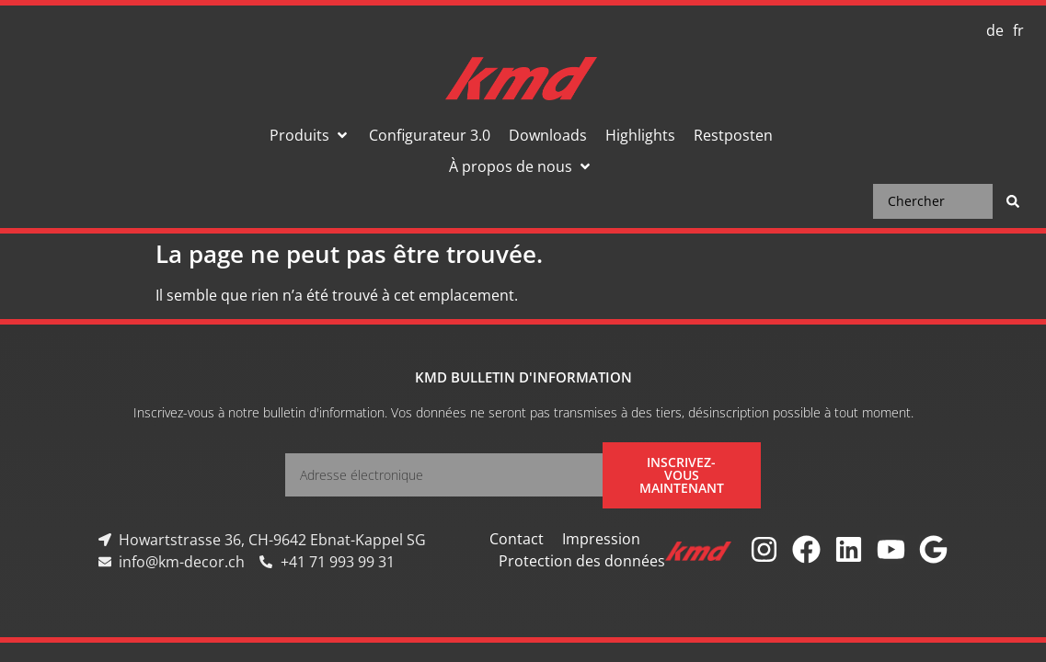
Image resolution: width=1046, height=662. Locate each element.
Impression (601, 539)
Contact (516, 539)
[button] (310, 135)
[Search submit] (1013, 201)
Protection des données (582, 561)
